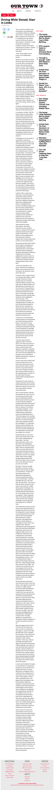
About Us (19, 11)
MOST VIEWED (39, 31)
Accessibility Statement (39, 785)
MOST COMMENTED (41, 95)
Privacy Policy (30, 785)
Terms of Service (22, 785)
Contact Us (38, 11)
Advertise (28, 11)
